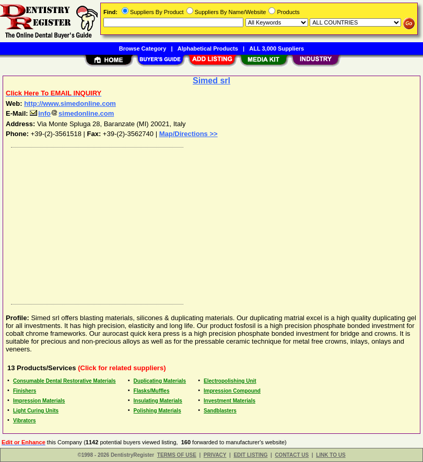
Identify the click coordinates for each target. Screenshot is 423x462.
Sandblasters (220, 411)
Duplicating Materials (160, 381)
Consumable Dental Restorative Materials (64, 381)
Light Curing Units (35, 411)
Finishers (24, 391)
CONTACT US (292, 455)
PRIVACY (215, 455)
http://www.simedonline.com (70, 103)
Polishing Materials (157, 411)
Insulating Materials (158, 401)
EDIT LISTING (250, 455)
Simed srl (211, 80)
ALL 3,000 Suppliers (276, 48)
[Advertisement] (209, 223)
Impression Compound (232, 391)
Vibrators (24, 420)
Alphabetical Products (208, 48)
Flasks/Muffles (152, 391)
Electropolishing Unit (230, 381)
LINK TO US (330, 455)
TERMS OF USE (176, 455)
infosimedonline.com (72, 113)
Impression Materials (39, 401)
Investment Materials (229, 401)
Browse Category (142, 48)
